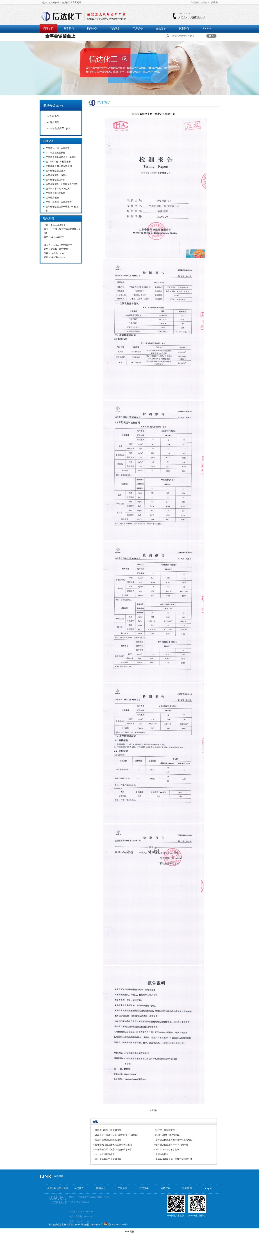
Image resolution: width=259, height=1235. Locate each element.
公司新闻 (54, 116)
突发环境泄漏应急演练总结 (59, 166)
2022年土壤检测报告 (55, 152)
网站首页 (194, 2)
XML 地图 (129, 1231)
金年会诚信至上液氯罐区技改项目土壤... (114, 1144)
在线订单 (161, 28)
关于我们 (69, 28)
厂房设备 (138, 28)
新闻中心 (92, 28)
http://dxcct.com (58, 257)
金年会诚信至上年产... (56, 179)
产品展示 (115, 28)
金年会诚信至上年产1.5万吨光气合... (172, 1144)
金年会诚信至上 (60, 36)
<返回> (153, 1110)
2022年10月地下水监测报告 (108, 1130)
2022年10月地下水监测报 (58, 148)
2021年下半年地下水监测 (58, 188)
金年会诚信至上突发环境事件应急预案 (173, 1140)
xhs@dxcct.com (57, 253)
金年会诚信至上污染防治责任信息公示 (113, 1149)
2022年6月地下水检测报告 (58, 161)
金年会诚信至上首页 (57, 1188)
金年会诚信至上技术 (60, 128)
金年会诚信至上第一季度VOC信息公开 (173, 1159)
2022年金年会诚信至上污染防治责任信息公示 (116, 1135)
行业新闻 (54, 122)
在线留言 (205, 2)
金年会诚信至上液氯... (56, 175)
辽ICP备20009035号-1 (118, 1224)
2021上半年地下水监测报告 (59, 202)
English (207, 28)
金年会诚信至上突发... (56, 170)
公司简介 (79, 1188)
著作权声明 (96, 1224)
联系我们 (215, 2)
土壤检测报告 (52, 197)
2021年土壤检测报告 (55, 193)
